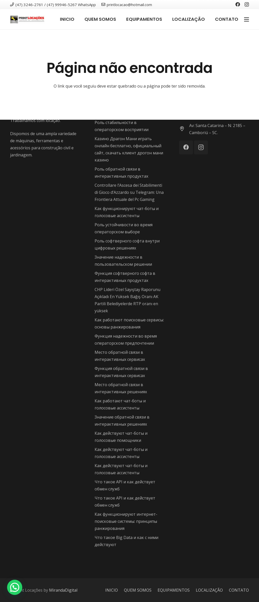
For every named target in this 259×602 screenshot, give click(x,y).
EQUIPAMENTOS (174, 590)
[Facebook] (237, 4)
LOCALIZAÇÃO (209, 590)
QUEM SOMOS (138, 590)
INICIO (111, 590)
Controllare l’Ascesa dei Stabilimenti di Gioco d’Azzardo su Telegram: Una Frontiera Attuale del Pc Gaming (129, 192)
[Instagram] (247, 4)
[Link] (27, 19)
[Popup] (246, 19)
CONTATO (239, 590)
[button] (14, 587)
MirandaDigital (63, 590)
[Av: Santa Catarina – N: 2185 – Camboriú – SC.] (184, 129)
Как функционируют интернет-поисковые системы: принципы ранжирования (126, 521)
